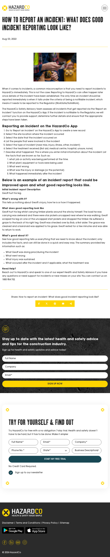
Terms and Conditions (28, 523)
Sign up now (55, 384)
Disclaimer (8, 523)
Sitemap (64, 523)
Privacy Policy (50, 523)
